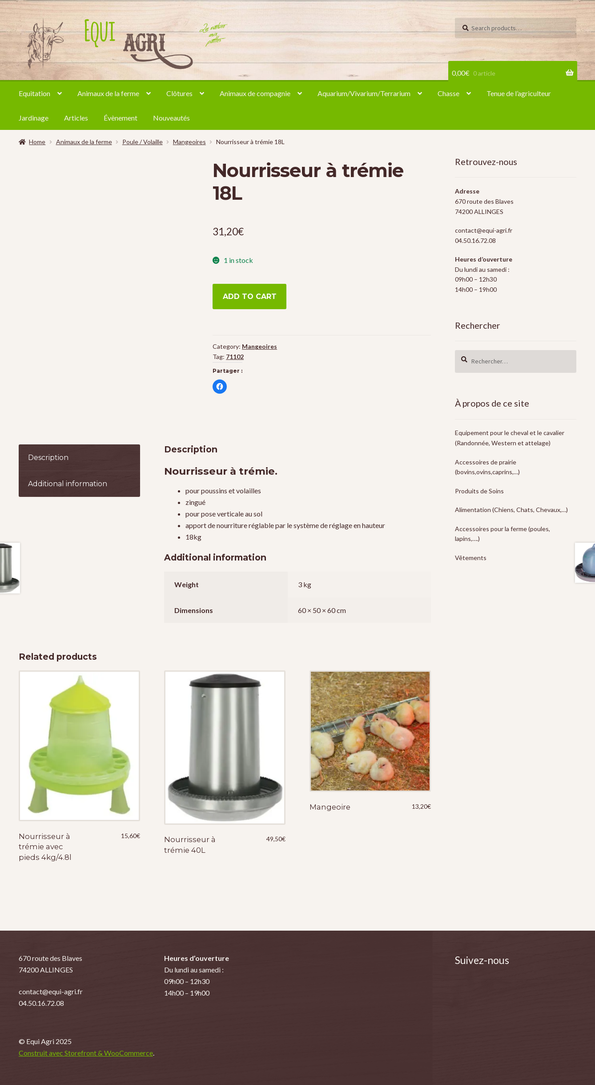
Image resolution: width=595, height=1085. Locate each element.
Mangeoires (189, 141)
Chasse (448, 93)
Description (48, 457)
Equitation (34, 93)
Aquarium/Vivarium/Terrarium (364, 93)
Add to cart (250, 296)
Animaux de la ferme (108, 93)
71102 (235, 356)
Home (37, 141)
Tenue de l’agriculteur (518, 93)
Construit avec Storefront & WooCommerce (86, 1053)
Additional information (67, 484)
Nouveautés (171, 117)
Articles (76, 117)
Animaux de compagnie (255, 93)
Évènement (120, 117)
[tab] (79, 458)
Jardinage (33, 117)
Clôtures (179, 93)
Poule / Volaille (142, 141)
